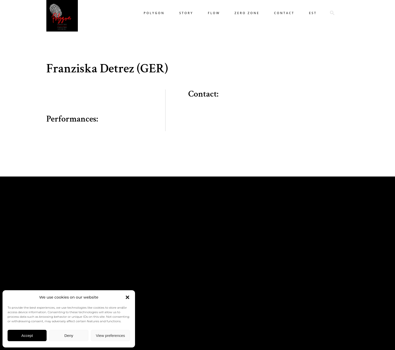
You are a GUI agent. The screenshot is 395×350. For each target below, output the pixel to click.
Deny (68, 335)
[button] (127, 297)
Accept (27, 335)
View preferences (110, 335)
